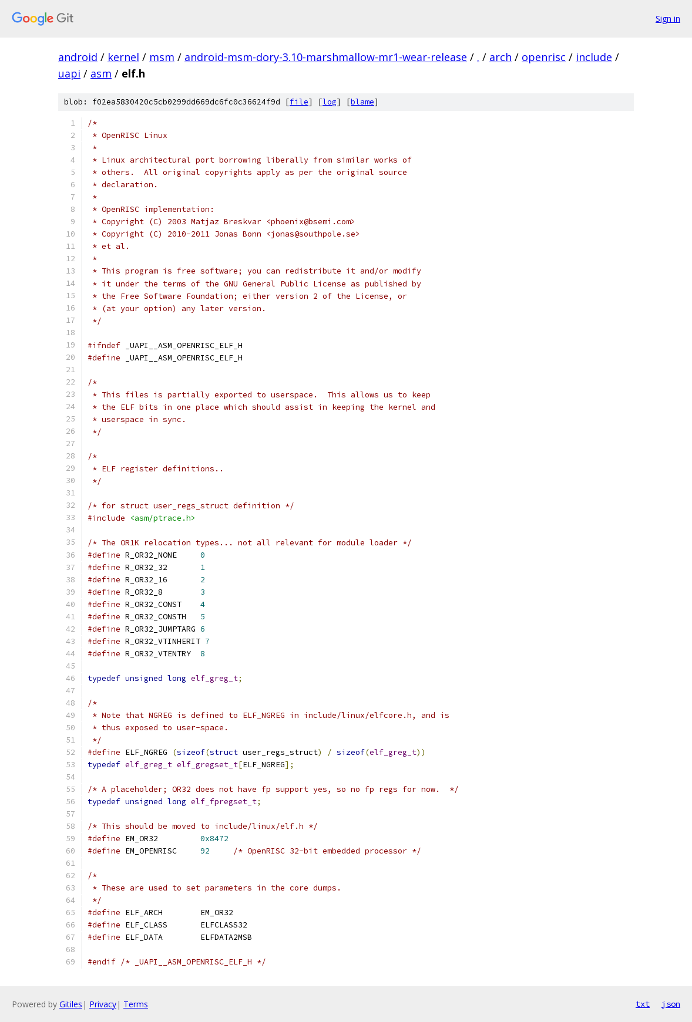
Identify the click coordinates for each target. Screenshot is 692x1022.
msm (161, 57)
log (330, 102)
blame (362, 102)
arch (500, 57)
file (299, 102)
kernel (123, 57)
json (670, 1004)
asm (101, 73)
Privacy (102, 1004)
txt (643, 1004)
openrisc (544, 57)
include (594, 57)
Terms (135, 1004)
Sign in (668, 18)
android (78, 57)
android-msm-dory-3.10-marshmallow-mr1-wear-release (325, 57)
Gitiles (70, 1004)
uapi (69, 73)
